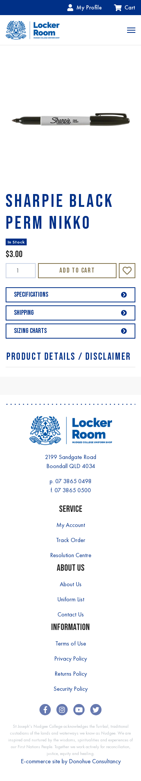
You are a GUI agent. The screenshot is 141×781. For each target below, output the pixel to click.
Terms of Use (70, 643)
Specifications (70, 295)
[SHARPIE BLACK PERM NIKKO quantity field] (21, 270)
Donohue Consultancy (95, 761)
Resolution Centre (70, 555)
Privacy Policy (70, 658)
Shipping (70, 313)
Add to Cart (77, 270)
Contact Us (71, 614)
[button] (127, 270)
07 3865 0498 (73, 481)
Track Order (70, 540)
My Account (70, 524)
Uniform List (70, 599)
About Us (71, 584)
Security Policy (70, 688)
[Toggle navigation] (131, 30)
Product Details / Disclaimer (68, 357)
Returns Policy (71, 673)
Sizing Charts (70, 331)
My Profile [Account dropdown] (84, 7)
